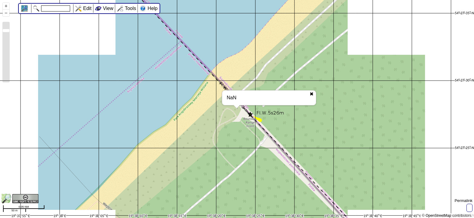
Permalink (463, 200)
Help (152, 8)
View (108, 8)
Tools (130, 8)
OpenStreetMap (438, 215)
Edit (87, 8)
